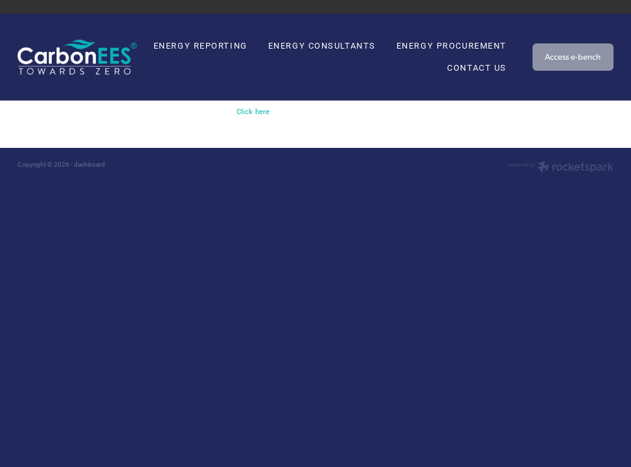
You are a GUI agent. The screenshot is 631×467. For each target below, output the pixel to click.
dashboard (89, 164)
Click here (253, 111)
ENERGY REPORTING (200, 45)
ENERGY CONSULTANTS (322, 45)
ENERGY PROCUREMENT (451, 45)
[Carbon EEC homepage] (77, 57)
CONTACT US (477, 67)
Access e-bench (573, 56)
